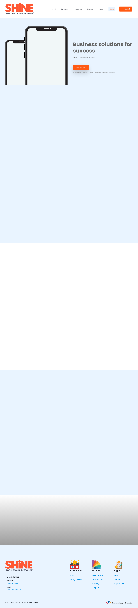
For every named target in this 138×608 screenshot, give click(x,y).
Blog (116, 575)
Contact (117, 579)
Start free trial (80, 68)
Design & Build (76, 579)
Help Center (119, 583)
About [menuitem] (54, 9)
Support (95, 587)
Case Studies (97, 579)
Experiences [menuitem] (65, 9)
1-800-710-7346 (12, 583)
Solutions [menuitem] (90, 9)
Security (95, 583)
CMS (72, 575)
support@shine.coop (14, 589)
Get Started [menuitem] (125, 9)
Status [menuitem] (111, 9)
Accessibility (97, 575)
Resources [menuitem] (78, 9)
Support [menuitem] (101, 9)
